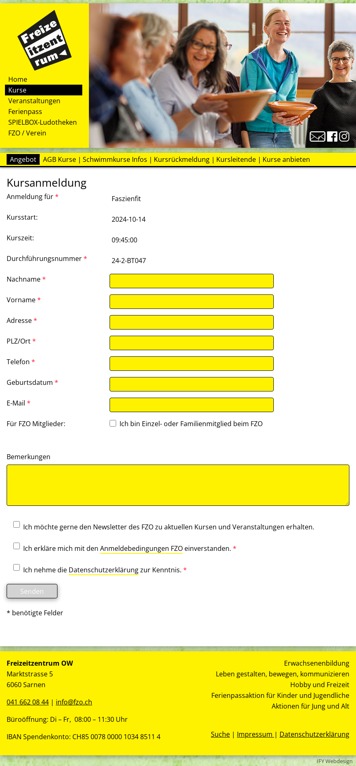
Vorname (24, 299)
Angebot (23, 159)
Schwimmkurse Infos (115, 159)
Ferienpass (25, 111)
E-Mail (19, 403)
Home (17, 79)
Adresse (22, 320)
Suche (220, 734)
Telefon (21, 361)
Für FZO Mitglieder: (36, 423)
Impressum (255, 734)
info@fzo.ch (74, 702)
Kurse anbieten (286, 159)
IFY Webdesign (335, 761)
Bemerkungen (28, 456)
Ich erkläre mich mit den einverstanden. (122, 549)
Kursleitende (236, 159)
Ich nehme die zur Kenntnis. (97, 570)
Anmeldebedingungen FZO (141, 548)
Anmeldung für (33, 196)
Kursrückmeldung (182, 159)
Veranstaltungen (34, 100)
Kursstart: (22, 217)
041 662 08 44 (28, 702)
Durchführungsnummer (47, 258)
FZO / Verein (27, 133)
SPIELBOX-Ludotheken (42, 122)
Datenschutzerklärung (104, 569)
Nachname (26, 279)
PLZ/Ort (21, 341)
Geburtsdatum (32, 382)
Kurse (17, 90)
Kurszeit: (20, 237)
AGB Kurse (59, 159)
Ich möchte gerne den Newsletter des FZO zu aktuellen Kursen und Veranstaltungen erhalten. (160, 526)
